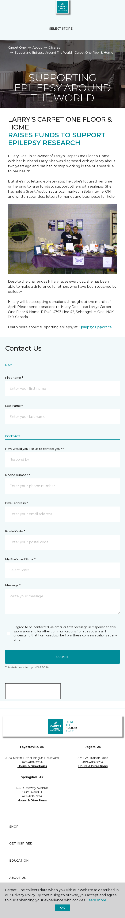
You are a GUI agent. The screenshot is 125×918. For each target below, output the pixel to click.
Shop (14, 826)
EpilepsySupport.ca (95, 327)
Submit (62, 657)
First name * (14, 377)
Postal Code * (15, 531)
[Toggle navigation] (6, 8)
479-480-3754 (93, 762)
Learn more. (96, 900)
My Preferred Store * (20, 559)
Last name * (14, 405)
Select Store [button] (61, 28)
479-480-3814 (32, 796)
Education (19, 860)
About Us (17, 878)
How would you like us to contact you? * (34, 448)
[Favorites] (114, 8)
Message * (12, 585)
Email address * (16, 503)
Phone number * (17, 475)
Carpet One (17, 47)
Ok (62, 908)
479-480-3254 (32, 762)
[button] (108, 8)
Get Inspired (21, 843)
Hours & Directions (32, 766)
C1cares (54, 47)
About (37, 47)
